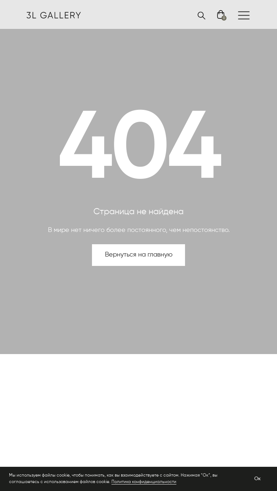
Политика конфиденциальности (143, 482)
